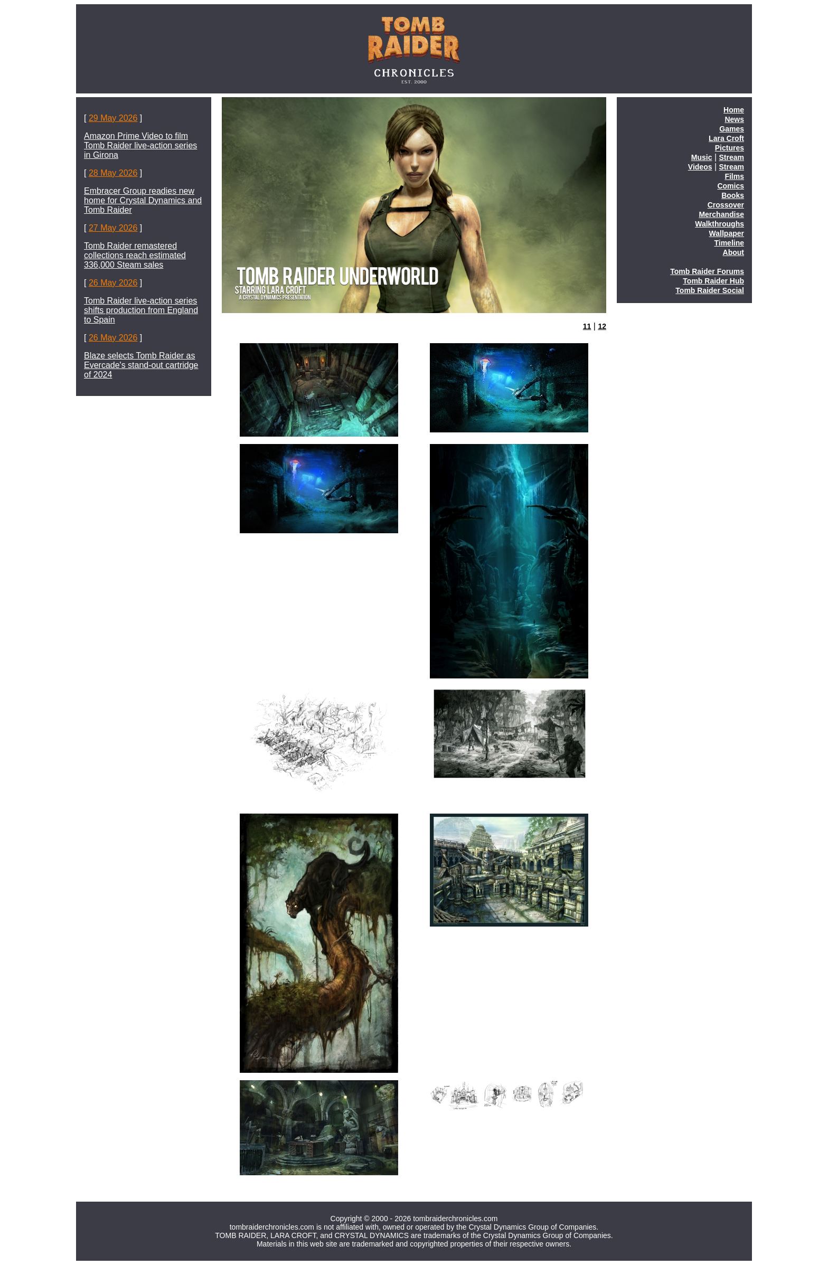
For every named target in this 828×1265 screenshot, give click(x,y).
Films (734, 176)
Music (701, 157)
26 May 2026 (113, 282)
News (734, 119)
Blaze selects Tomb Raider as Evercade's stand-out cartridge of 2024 (141, 365)
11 (587, 326)
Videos (700, 167)
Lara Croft (726, 138)
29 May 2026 (113, 118)
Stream (731, 157)
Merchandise (721, 214)
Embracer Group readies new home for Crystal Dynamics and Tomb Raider (143, 200)
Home (733, 110)
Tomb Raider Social (709, 290)
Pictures (729, 148)
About (733, 252)
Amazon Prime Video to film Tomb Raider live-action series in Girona (140, 145)
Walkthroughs (719, 224)
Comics (730, 186)
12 (602, 326)
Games (731, 129)
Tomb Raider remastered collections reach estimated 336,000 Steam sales (135, 255)
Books (732, 195)
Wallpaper (726, 233)
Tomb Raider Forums (707, 271)
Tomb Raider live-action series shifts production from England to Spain (141, 310)
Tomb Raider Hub (713, 281)
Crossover (726, 205)
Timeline (729, 243)
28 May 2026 (113, 172)
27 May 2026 (113, 227)
